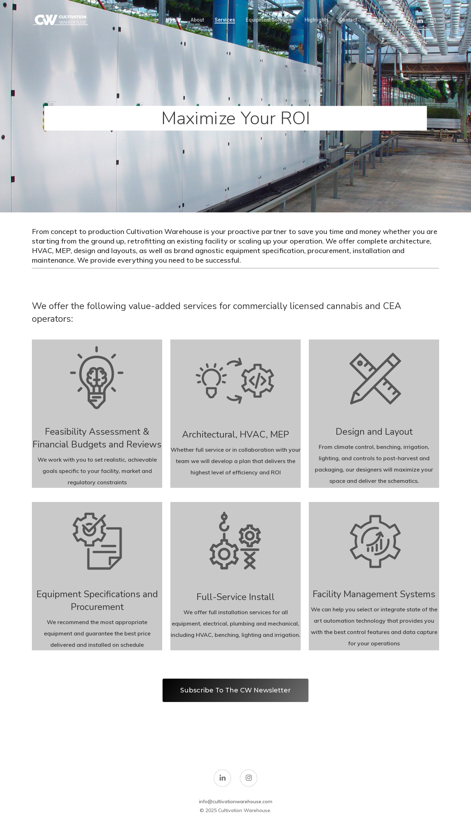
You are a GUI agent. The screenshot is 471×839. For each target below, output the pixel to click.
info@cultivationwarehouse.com (235, 801)
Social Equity (383, 19)
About (197, 19)
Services (225, 19)
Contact (348, 19)
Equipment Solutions (270, 19)
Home (173, 19)
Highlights (317, 19)
